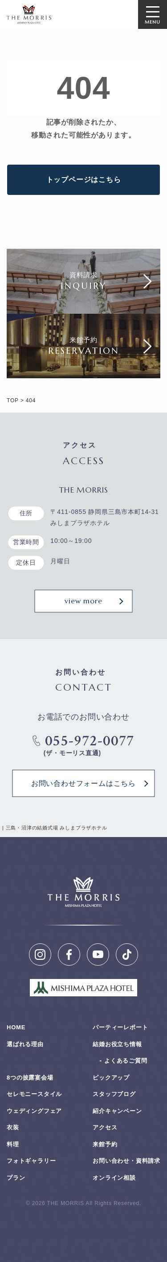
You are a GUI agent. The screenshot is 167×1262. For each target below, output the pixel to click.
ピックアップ (111, 1077)
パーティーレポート (120, 1027)
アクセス (105, 1127)
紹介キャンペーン (117, 1111)
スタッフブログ (114, 1094)
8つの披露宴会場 (30, 1077)
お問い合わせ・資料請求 (126, 1160)
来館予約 (105, 1144)
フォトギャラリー (31, 1160)
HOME (16, 1027)
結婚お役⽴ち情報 (117, 1044)
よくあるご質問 (125, 1060)
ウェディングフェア (34, 1111)
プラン (16, 1177)
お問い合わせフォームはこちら (83, 783)
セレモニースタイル (34, 1094)
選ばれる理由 (25, 1044)
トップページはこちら (83, 179)
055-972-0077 (84, 741)
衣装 (13, 1127)
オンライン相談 (114, 1177)
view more (83, 601)
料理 (13, 1144)
